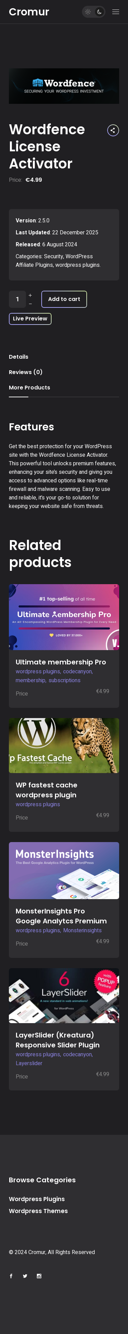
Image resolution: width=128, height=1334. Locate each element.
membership (30, 680)
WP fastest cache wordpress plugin (46, 790)
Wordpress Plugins (37, 1199)
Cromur (29, 12)
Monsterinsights (82, 930)
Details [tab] (18, 357)
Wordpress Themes (38, 1211)
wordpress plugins (77, 265)
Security (53, 256)
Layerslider (29, 1063)
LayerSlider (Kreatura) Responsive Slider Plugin (58, 1040)
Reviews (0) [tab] (26, 372)
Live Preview (30, 318)
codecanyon (77, 672)
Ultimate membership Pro (61, 662)
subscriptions (64, 680)
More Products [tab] (29, 387)
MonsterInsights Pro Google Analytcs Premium (61, 916)
